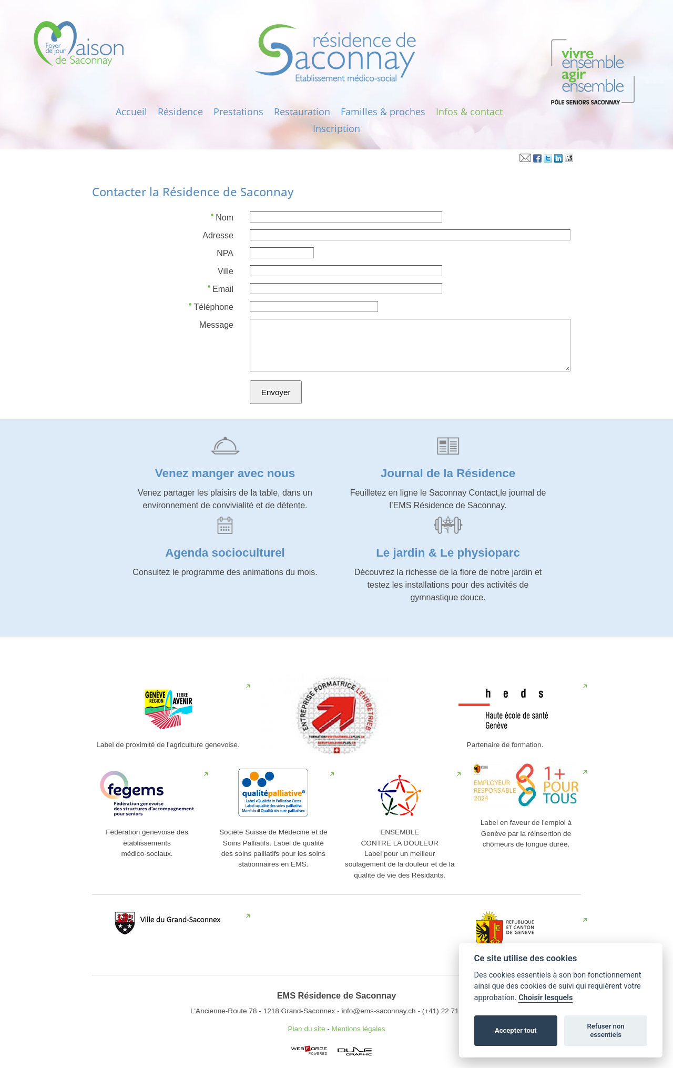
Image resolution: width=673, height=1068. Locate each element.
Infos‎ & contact (469, 111)
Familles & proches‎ (383, 111)
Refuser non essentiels (605, 1030)
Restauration (302, 111)
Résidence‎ (180, 111)
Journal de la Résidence (448, 473)
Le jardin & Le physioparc (448, 552)
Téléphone (211, 306)
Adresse (217, 235)
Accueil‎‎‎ (131, 111)
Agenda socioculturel (225, 552)
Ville (225, 271)
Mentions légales (358, 1029)
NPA (225, 253)
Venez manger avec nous (225, 473)
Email (220, 288)
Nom (222, 216)
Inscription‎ (336, 128)
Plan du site (306, 1029)
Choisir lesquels (545, 997)
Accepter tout (516, 1030)
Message (216, 324)
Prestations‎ (238, 111)
